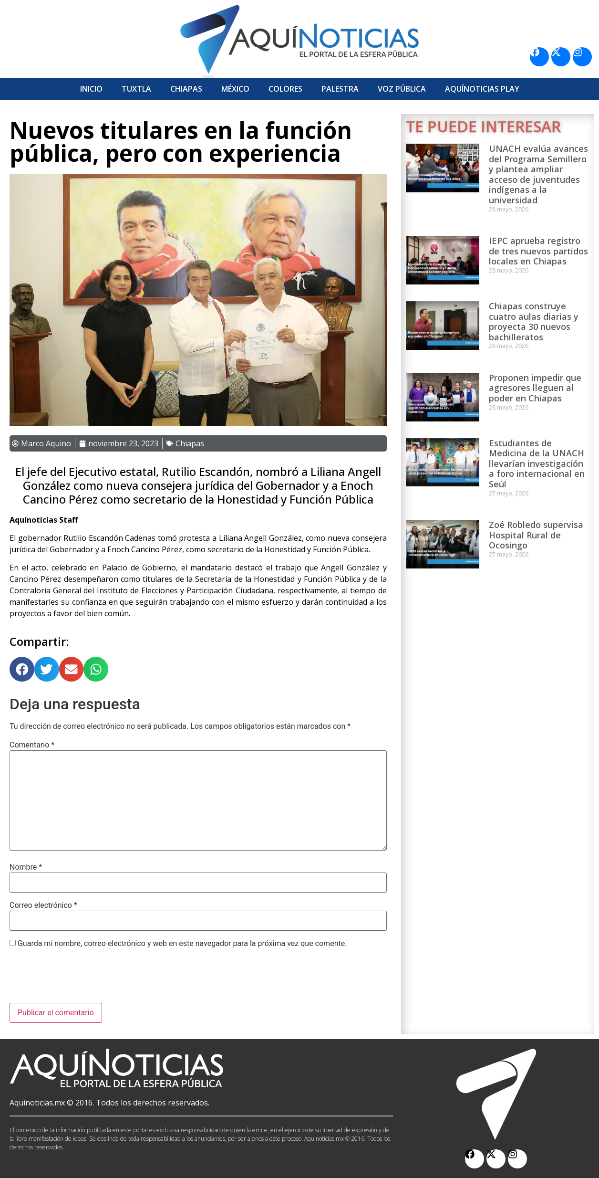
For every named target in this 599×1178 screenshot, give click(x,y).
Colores (285, 89)
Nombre (26, 867)
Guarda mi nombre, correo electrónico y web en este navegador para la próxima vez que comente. (182, 943)
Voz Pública (402, 89)
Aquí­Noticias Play (482, 89)
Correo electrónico (43, 905)
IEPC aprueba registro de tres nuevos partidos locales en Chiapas (538, 251)
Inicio (91, 89)
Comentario (32, 745)
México (235, 89)
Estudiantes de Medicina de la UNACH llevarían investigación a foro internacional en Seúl (537, 463)
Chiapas (186, 89)
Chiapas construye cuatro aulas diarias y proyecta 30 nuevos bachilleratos (533, 321)
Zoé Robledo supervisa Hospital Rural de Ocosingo (536, 535)
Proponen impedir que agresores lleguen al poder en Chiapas (535, 388)
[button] (22, 669)
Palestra (340, 89)
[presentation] (82, 979)
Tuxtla (136, 89)
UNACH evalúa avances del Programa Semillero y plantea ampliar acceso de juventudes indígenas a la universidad (538, 174)
